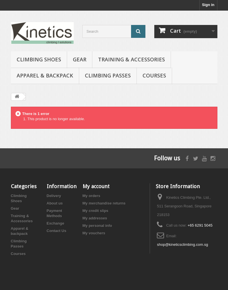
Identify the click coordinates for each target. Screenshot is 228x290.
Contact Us (57, 231)
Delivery (54, 196)
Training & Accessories (131, 59)
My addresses (95, 218)
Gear (79, 59)
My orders (91, 196)
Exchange (55, 223)
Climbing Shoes (39, 59)
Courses (154, 75)
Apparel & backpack (45, 75)
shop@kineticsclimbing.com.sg (182, 244)
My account (96, 186)
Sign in (208, 5)
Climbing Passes (108, 75)
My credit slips (95, 211)
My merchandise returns (104, 203)
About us (55, 203)
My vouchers (94, 233)
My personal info (97, 225)
